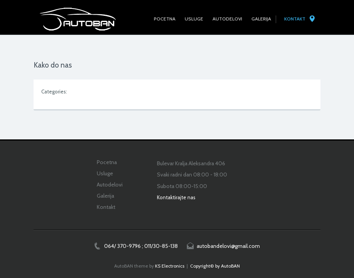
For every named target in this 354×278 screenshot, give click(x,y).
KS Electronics (169, 266)
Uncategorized (85, 91)
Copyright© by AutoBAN (215, 266)
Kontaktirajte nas (176, 197)
